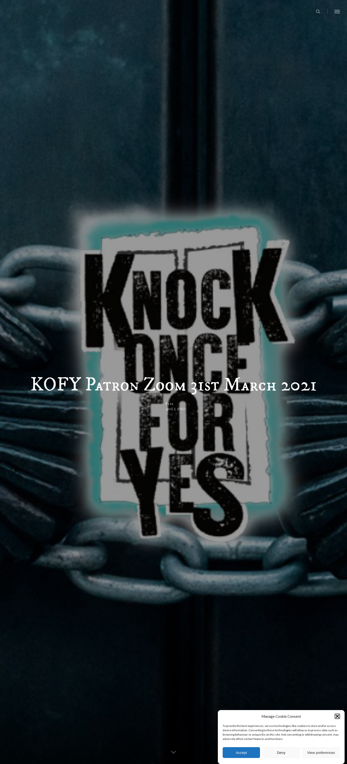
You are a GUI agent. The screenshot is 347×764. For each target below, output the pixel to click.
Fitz (169, 404)
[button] (337, 725)
